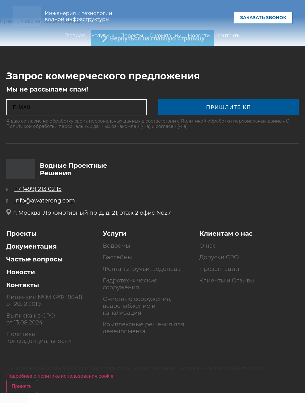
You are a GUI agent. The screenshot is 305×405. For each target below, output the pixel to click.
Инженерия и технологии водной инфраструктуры (78, 16)
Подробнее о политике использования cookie (59, 376)
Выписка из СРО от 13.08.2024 (30, 319)
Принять (22, 386)
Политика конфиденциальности (38, 338)
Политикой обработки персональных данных (233, 121)
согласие (31, 121)
